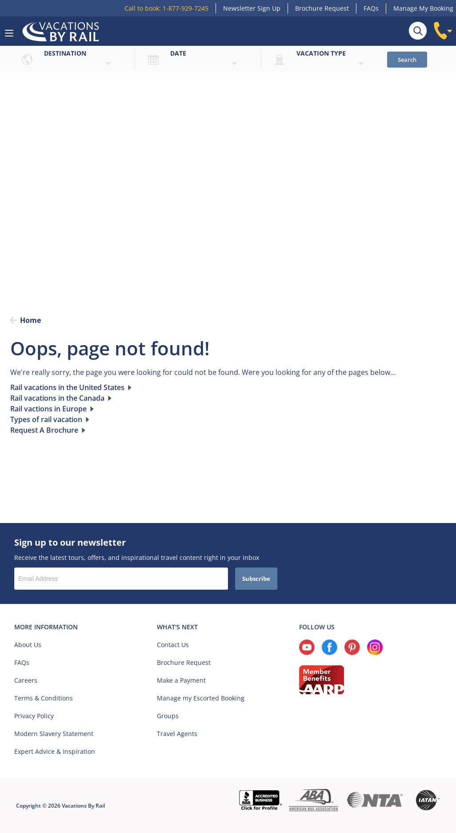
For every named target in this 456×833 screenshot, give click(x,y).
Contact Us (173, 644)
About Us (27, 644)
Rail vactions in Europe (48, 409)
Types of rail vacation (46, 420)
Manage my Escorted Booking (200, 698)
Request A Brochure (44, 430)
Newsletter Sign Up (251, 8)
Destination (65, 53)
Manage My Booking (423, 8)
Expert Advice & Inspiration (54, 751)
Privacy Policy (34, 716)
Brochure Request (322, 8)
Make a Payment (181, 680)
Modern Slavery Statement (53, 733)
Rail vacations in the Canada (57, 398)
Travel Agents (177, 733)
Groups (168, 716)
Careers (25, 680)
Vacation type (321, 53)
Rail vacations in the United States (67, 388)
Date (178, 53)
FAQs (371, 8)
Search (407, 60)
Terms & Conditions (43, 698)
